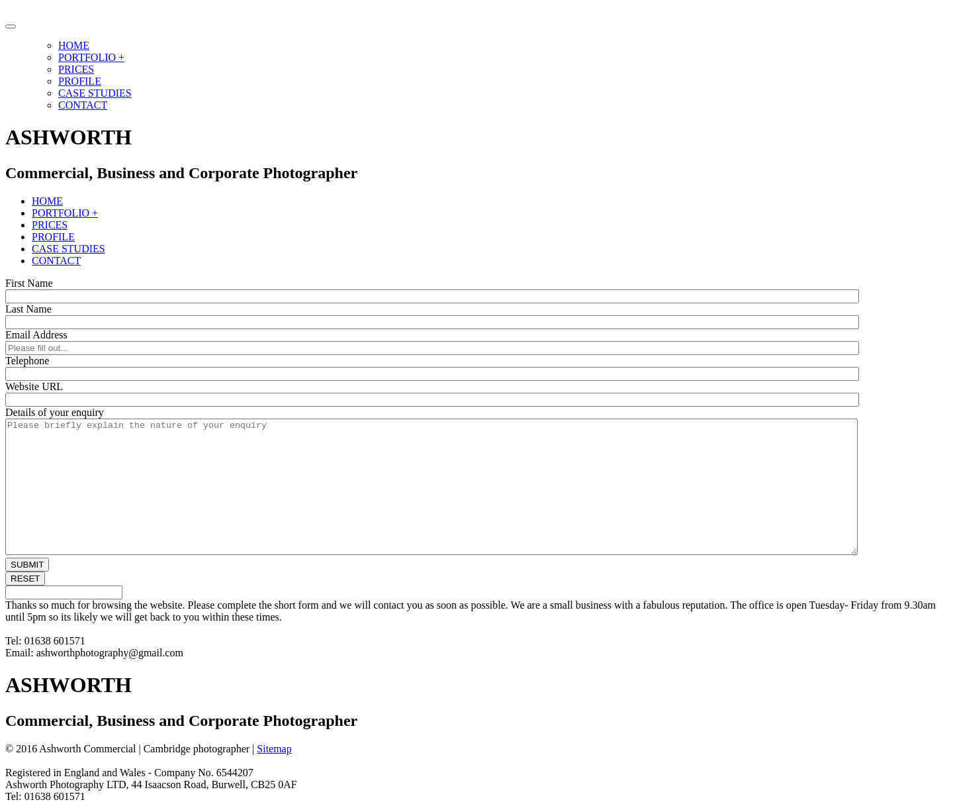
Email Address (36, 334)
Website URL (34, 386)
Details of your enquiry (54, 412)
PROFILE (79, 81)
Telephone (27, 360)
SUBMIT (27, 565)
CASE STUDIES (95, 93)
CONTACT (82, 105)
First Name (29, 283)
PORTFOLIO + (91, 57)
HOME (73, 45)
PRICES (76, 69)
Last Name (28, 309)
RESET (25, 578)
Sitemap (274, 748)
